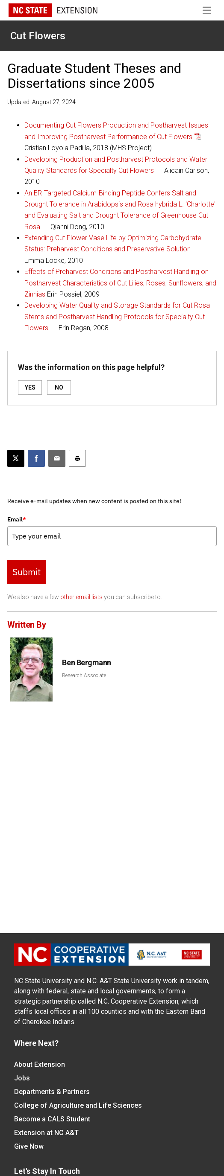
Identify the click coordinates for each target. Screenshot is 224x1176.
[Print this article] (77, 458)
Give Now (29, 1146)
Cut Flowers (37, 36)
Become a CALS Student (52, 1119)
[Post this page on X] (15, 458)
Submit (26, 572)
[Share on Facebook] (36, 458)
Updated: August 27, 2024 (41, 102)
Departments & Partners (52, 1092)
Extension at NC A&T (46, 1133)
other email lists (81, 597)
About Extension (39, 1064)
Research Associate (84, 675)
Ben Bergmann (86, 662)
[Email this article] (56, 458)
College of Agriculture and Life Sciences (78, 1105)
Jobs (22, 1078)
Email (16, 519)
